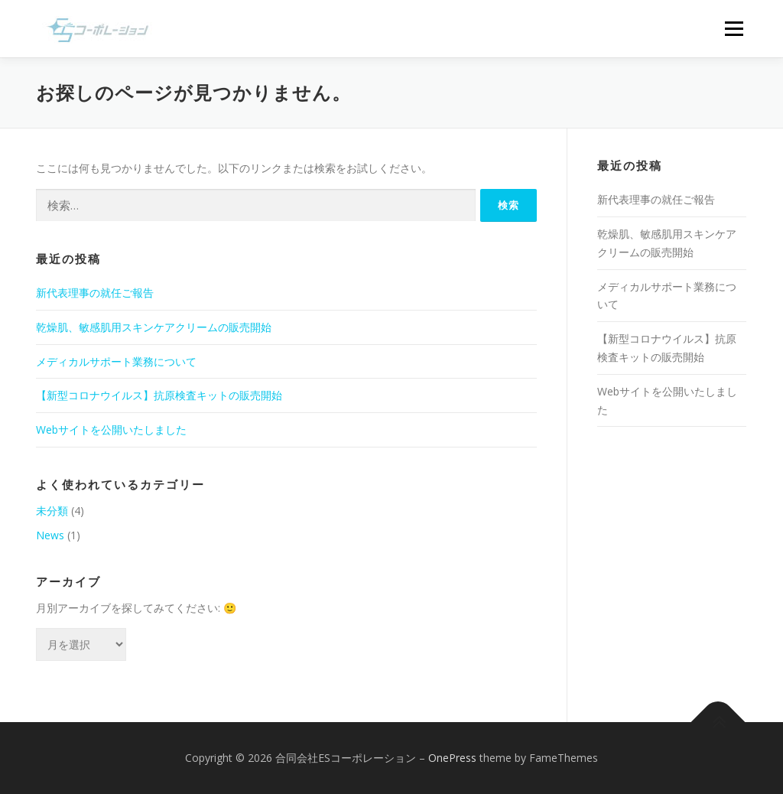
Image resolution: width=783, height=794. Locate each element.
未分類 (52, 510)
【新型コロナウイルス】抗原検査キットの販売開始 (159, 395)
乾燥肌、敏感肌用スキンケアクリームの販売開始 (153, 327)
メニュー (733, 28)
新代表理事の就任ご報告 (95, 292)
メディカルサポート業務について (116, 361)
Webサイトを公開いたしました (111, 429)
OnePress (452, 757)
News (50, 535)
